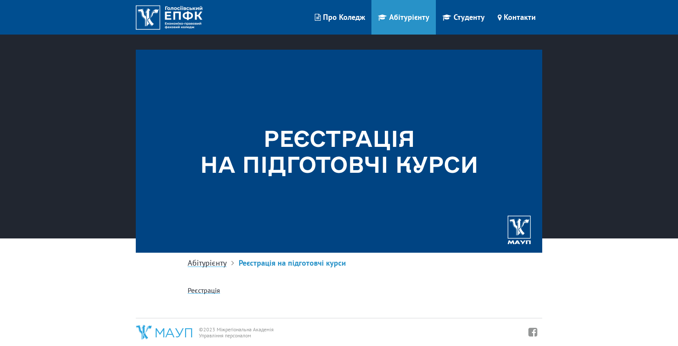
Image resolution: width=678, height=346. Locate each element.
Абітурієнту (403, 17)
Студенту (463, 17)
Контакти (517, 17)
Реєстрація (204, 290)
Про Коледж (340, 17)
